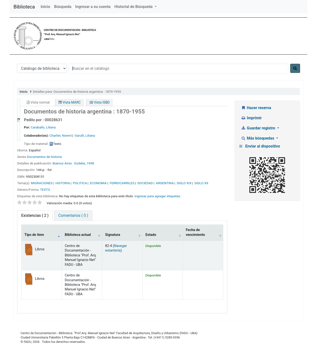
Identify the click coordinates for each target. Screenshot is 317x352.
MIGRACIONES (41, 183)
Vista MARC (69, 102)
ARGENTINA (165, 183)
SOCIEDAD (145, 183)
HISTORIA (63, 183)
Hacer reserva (256, 108)
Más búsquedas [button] (258, 138)
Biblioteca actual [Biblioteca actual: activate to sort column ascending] (78, 235)
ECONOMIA (98, 183)
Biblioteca (24, 7)
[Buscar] (295, 68)
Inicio (45, 6)
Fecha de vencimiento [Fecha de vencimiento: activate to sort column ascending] (195, 232)
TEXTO (45, 189)
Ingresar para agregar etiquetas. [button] (158, 196)
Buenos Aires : (63, 163)
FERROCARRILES (122, 183)
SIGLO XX (202, 183)
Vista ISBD (100, 102)
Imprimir (251, 118)
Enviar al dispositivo (262, 146)
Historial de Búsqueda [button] (134, 6)
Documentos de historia (44, 157)
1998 (90, 163)
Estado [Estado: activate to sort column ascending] (150, 235)
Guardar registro (258, 128)
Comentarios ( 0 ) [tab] (73, 215)
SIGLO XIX (184, 183)
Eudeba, (80, 163)
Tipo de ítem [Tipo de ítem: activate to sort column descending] (34, 235)
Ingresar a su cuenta (92, 6)
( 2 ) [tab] (35, 215)
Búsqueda (63, 6)
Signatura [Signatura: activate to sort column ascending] (112, 235)
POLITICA (80, 183)
